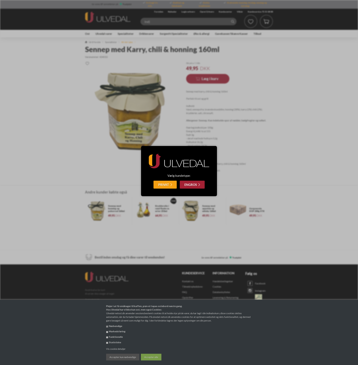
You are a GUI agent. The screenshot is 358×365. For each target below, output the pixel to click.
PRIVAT (163, 184)
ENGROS (190, 184)
